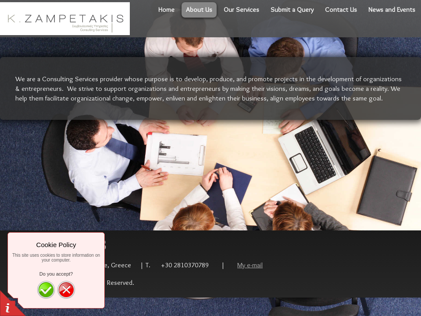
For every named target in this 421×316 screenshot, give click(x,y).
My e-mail (250, 265)
